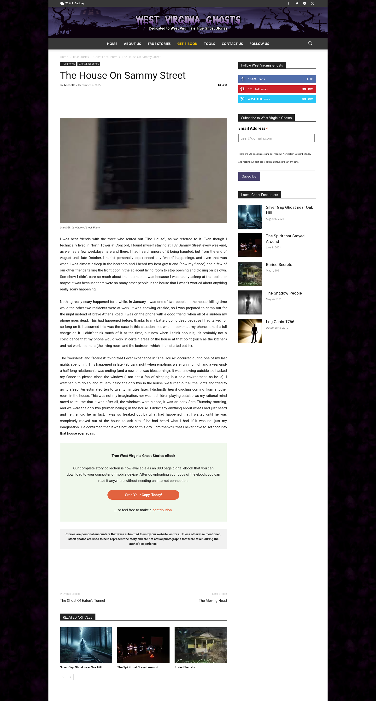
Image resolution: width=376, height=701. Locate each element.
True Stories (159, 43)
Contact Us (232, 43)
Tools (209, 43)
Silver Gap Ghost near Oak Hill (81, 667)
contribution (162, 510)
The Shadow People (284, 293)
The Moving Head (213, 600)
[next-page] (71, 677)
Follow (307, 89)
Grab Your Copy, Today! (143, 495)
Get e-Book (187, 43)
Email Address (253, 128)
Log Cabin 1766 (280, 321)
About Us (132, 43)
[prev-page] (63, 677)
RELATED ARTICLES (78, 617)
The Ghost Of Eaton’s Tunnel (82, 600)
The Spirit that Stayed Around (137, 667)
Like (310, 79)
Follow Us (259, 43)
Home (112, 43)
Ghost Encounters (106, 57)
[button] (310, 44)
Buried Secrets (185, 667)
